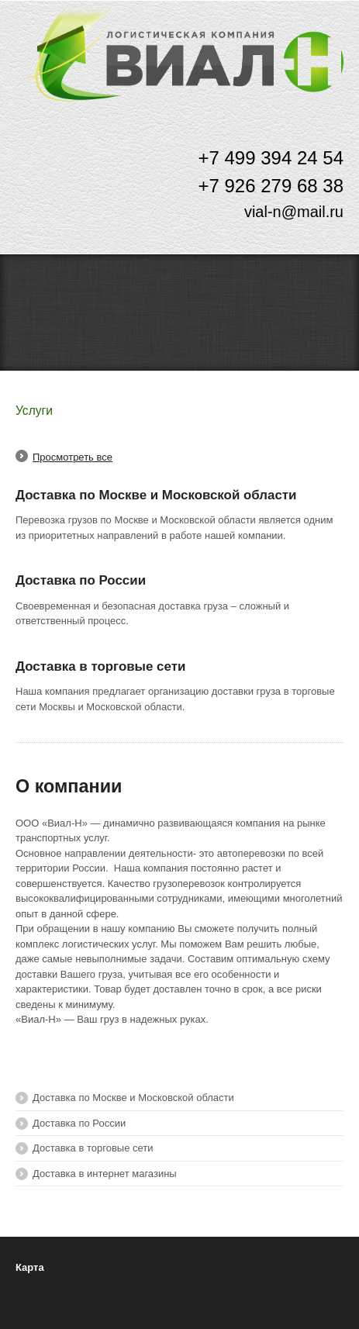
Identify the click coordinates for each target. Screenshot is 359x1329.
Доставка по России (81, 580)
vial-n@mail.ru (293, 211)
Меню (326, 41)
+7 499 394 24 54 (270, 157)
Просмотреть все (72, 457)
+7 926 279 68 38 (270, 185)
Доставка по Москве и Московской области (156, 495)
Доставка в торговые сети (100, 666)
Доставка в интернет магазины (105, 1173)
